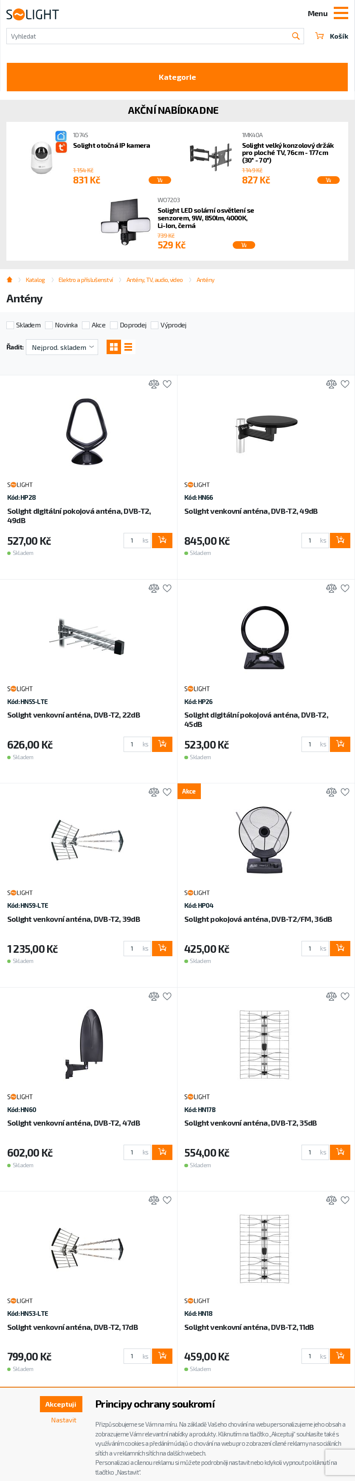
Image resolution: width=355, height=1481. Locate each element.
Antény (205, 279)
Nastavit (63, 1420)
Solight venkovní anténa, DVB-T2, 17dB (72, 1327)
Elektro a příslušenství (86, 279)
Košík (331, 36)
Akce (98, 325)
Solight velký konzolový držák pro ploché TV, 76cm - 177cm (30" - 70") (288, 152)
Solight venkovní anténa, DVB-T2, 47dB (73, 1122)
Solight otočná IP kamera (111, 145)
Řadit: (15, 347)
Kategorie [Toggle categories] (177, 77)
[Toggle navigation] (341, 14)
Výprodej (173, 325)
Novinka (66, 325)
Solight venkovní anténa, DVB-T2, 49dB (251, 510)
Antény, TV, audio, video (155, 279)
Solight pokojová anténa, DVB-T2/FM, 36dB (258, 919)
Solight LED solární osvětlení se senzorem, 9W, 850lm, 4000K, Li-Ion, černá (206, 217)
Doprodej (133, 325)
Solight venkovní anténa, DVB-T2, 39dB (73, 919)
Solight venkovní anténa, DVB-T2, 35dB (250, 1122)
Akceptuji (60, 1404)
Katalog (35, 279)
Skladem (28, 325)
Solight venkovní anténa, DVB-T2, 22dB (73, 714)
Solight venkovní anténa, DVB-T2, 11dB (249, 1327)
